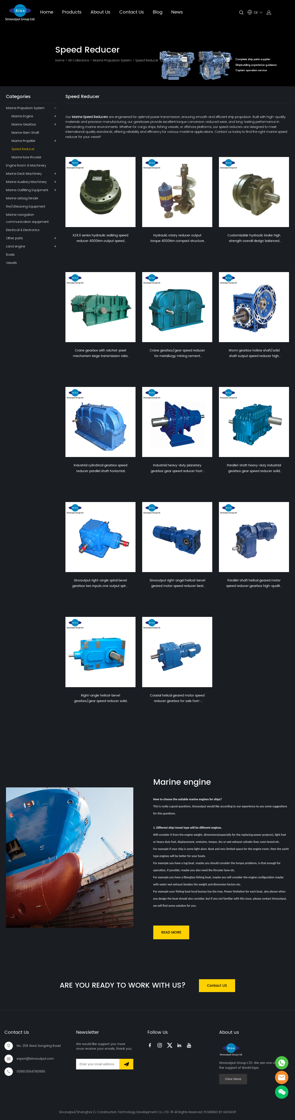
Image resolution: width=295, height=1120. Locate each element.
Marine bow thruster (26, 157)
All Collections (78, 60)
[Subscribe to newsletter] (126, 1064)
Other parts (14, 238)
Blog (157, 12)
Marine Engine (22, 116)
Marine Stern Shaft (25, 132)
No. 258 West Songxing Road (39, 1046)
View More (233, 1079)
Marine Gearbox (24, 124)
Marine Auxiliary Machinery (26, 182)
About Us (100, 12)
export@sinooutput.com (35, 1058)
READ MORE (171, 932)
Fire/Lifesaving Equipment (25, 206)
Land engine (15, 246)
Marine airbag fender (22, 198)
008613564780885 (31, 1071)
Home (46, 12)
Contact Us (131, 12)
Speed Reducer (146, 60)
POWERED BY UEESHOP (220, 1112)
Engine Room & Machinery (26, 165)
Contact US (217, 986)
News (177, 12)
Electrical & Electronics (22, 230)
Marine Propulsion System (112, 60)
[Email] (97, 1064)
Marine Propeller (23, 141)
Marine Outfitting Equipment (27, 190)
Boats (10, 254)
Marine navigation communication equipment (27, 218)
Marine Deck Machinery (24, 173)
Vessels (11, 263)
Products (72, 12)
